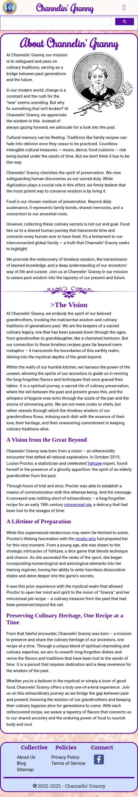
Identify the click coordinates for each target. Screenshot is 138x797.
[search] (57, 21)
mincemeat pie (77, 504)
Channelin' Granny (64, 8)
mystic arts (85, 538)
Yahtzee (95, 463)
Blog (21, 763)
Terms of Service (68, 763)
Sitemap (25, 769)
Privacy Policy (65, 757)
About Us (26, 757)
